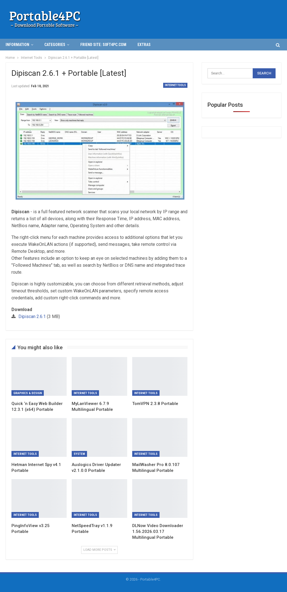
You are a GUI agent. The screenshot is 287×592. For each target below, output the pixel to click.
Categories (54, 44)
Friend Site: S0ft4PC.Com (103, 44)
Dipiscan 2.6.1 (32, 316)
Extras (144, 44)
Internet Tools (175, 85)
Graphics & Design (27, 393)
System (79, 454)
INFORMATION (17, 44)
